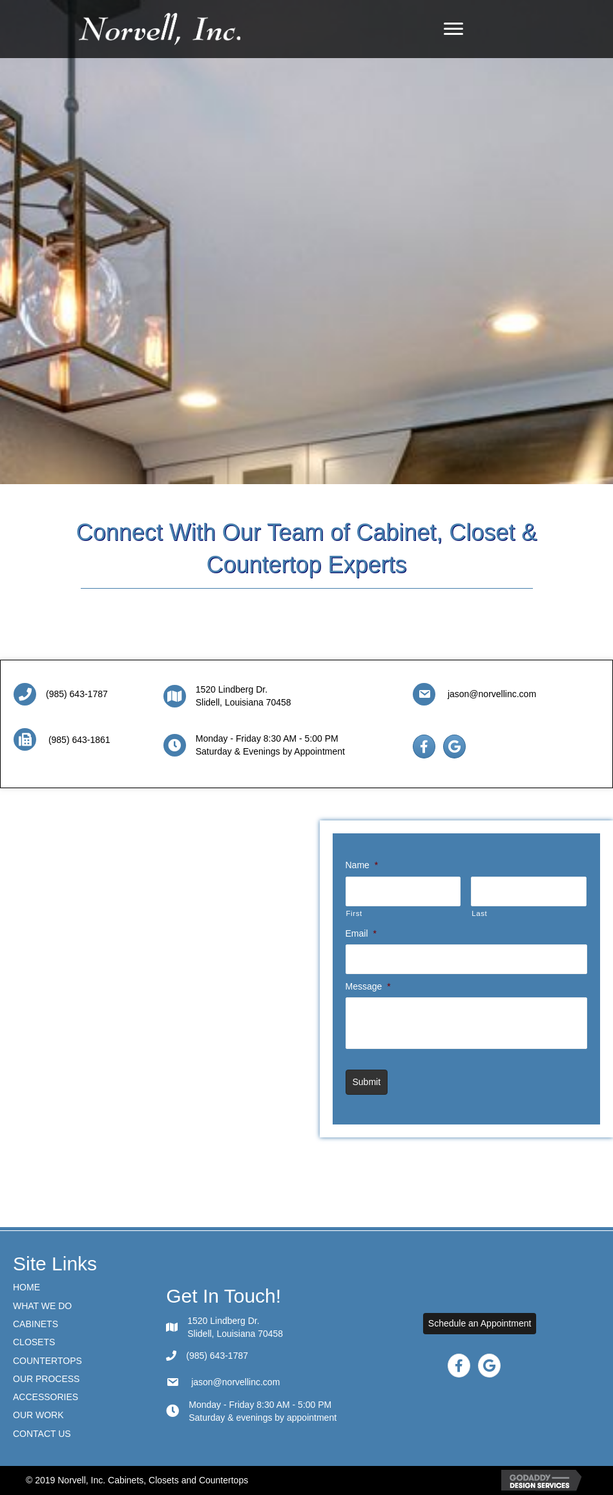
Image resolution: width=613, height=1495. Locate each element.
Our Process (46, 1379)
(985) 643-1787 (77, 694)
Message (368, 986)
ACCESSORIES (45, 1397)
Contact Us (42, 1434)
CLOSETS (34, 1342)
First (354, 913)
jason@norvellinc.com (490, 694)
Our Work (38, 1415)
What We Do (42, 1306)
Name (362, 865)
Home (26, 1287)
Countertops (47, 1361)
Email (361, 933)
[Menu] (453, 29)
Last (479, 913)
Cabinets (35, 1324)
